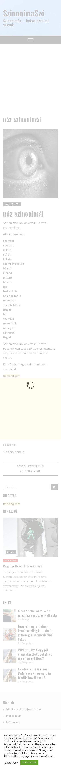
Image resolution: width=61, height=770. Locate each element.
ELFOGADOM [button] (29, 762)
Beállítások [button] (11, 762)
